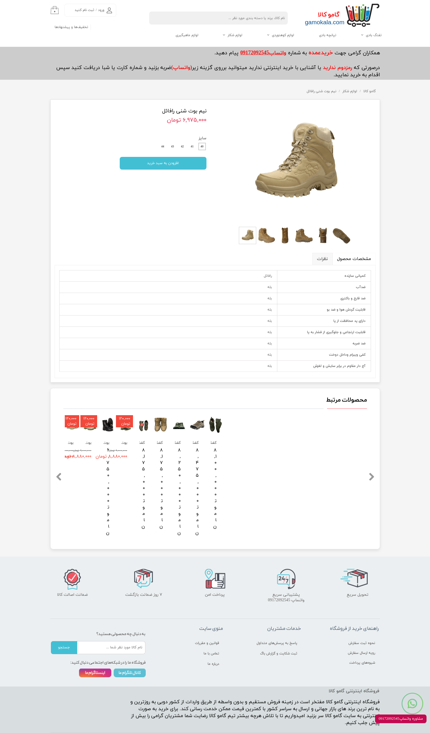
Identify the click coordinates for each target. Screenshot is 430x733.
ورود (101, 10)
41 (192, 146)
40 (202, 146)
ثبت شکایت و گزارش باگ (278, 636)
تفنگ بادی (374, 35)
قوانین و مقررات (207, 626)
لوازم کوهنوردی (283, 35)
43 (172, 146)
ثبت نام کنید (84, 10)
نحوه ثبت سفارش (361, 626)
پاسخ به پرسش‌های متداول (276, 626)
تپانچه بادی (327, 35)
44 (162, 146)
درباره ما (213, 647)
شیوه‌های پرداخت (362, 646)
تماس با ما (211, 636)
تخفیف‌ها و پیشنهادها (71, 27)
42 (182, 146)
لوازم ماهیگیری (187, 35)
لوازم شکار (235, 35)
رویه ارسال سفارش (361, 636)
